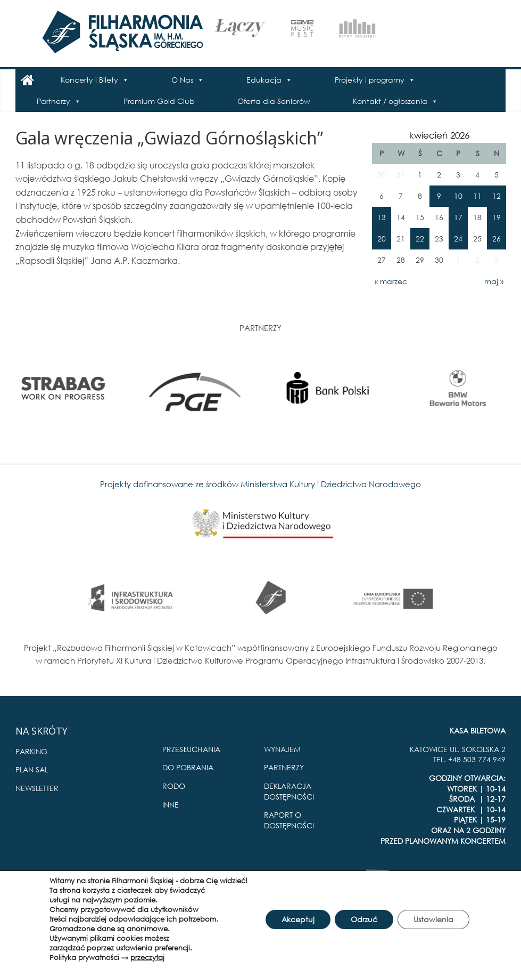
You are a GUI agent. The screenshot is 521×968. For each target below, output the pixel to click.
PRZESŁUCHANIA (191, 749)
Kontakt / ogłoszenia (390, 101)
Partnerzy (53, 101)
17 (458, 217)
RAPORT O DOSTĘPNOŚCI (289, 820)
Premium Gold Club (159, 101)
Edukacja (264, 80)
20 (381, 238)
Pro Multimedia (478, 878)
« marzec (391, 281)
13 (381, 217)
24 (458, 238)
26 (496, 238)
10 (458, 196)
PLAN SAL (31, 769)
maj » (493, 281)
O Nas (182, 80)
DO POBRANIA (187, 767)
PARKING (31, 751)
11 (477, 196)
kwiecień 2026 (439, 135)
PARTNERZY (284, 767)
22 (420, 238)
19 (496, 217)
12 (496, 196)
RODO (173, 786)
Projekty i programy (369, 80)
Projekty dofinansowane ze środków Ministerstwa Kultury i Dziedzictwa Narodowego (260, 484)
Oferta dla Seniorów (273, 101)
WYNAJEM (282, 749)
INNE (170, 805)
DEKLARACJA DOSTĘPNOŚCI (289, 791)
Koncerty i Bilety (89, 80)
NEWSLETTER (37, 788)
